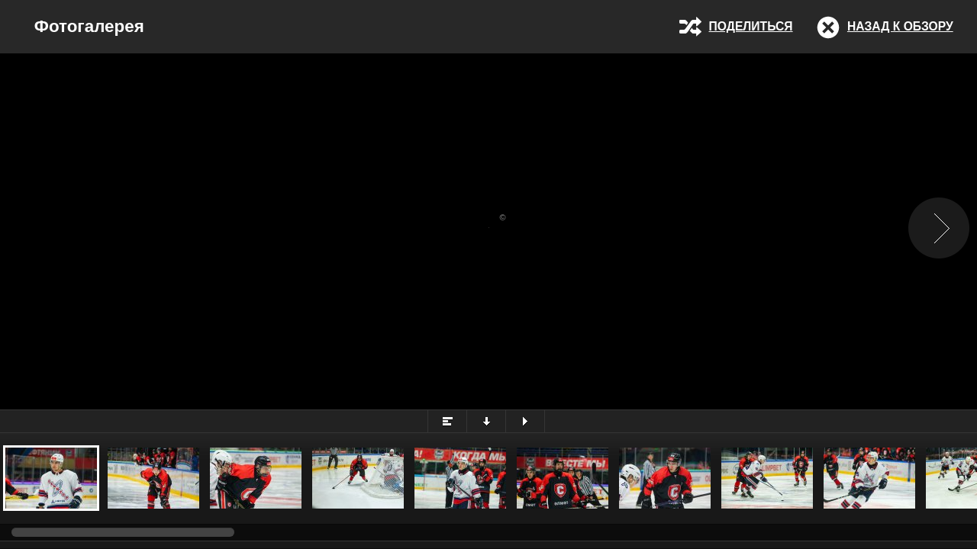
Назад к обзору (900, 26)
